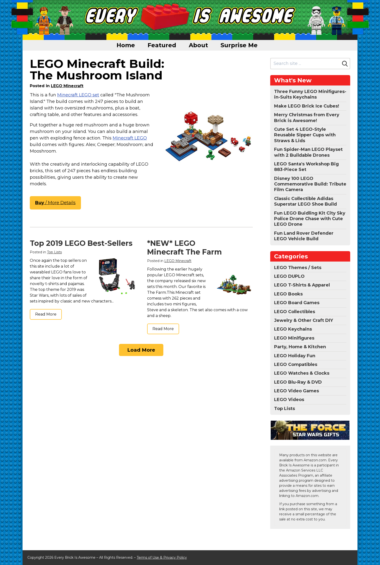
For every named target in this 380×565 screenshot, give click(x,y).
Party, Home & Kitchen (300, 346)
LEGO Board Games (296, 302)
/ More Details (55, 202)
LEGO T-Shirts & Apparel (302, 285)
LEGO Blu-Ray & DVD (298, 382)
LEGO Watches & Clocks (301, 373)
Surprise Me (239, 45)
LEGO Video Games (296, 391)
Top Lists (54, 252)
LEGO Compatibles (295, 364)
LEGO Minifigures (294, 338)
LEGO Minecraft (67, 86)
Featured (162, 45)
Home (126, 45)
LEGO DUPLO (289, 276)
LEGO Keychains (293, 329)
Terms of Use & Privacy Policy (162, 557)
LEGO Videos (289, 399)
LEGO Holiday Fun (294, 355)
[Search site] (305, 63)
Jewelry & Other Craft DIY (303, 320)
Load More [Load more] (141, 350)
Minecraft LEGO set (78, 95)
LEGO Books (288, 294)
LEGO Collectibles (294, 311)
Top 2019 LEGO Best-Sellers (81, 243)
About (198, 45)
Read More (45, 314)
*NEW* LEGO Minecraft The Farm (184, 247)
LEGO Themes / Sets (297, 267)
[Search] (345, 64)
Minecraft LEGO (130, 138)
